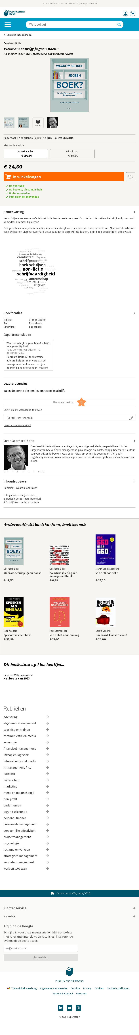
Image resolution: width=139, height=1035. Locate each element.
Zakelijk (69, 916)
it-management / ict (26, 767)
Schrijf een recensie (20, 417)
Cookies (99, 988)
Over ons (81, 993)
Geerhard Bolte (13, 43)
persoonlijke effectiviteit (26, 830)
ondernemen (26, 805)
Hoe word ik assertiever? (111, 635)
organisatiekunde (26, 811)
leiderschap (26, 780)
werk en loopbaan (26, 868)
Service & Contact (62, 993)
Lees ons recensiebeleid (17, 425)
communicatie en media (26, 736)
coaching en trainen (26, 729)
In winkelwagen (27, 176)
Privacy (87, 988)
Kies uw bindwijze (14, 145)
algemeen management (26, 723)
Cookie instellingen (118, 988)
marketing (26, 786)
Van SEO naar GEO (107, 573)
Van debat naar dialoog (64, 635)
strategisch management (26, 856)
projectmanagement (26, 837)
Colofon (75, 988)
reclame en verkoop (26, 849)
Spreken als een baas (17, 635)
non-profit (26, 799)
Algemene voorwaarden (54, 988)
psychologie (26, 843)
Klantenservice (69, 908)
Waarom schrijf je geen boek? (22, 573)
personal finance (26, 818)
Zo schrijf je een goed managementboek (63, 575)
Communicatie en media (19, 35)
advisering (26, 717)
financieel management (26, 748)
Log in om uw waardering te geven (23, 410)
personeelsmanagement (26, 824)
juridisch (26, 774)
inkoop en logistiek (26, 755)
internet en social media (26, 761)
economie (26, 742)
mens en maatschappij (26, 793)
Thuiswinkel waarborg (22, 988)
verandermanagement (26, 862)
